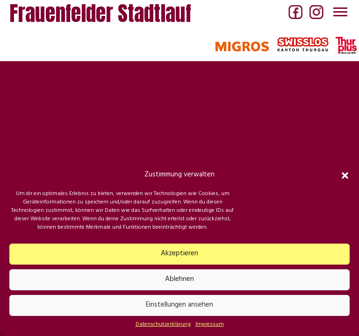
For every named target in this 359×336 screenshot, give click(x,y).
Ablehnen (179, 280)
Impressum (209, 325)
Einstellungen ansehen (179, 305)
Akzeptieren (179, 254)
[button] (345, 175)
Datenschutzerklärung (163, 325)
